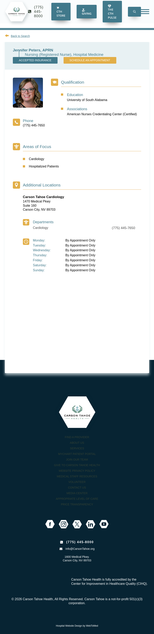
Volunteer (77, 482)
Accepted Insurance (35, 60)
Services (77, 448)
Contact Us (77, 487)
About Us (77, 442)
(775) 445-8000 (39, 14)
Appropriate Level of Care (77, 498)
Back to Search (20, 36)
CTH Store (61, 15)
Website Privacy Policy (77, 470)
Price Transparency (77, 504)
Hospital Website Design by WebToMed (77, 625)
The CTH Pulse (112, 15)
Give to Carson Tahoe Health (77, 465)
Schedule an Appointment (90, 60)
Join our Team (77, 459)
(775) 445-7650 (34, 125)
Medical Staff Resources (77, 476)
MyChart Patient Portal (77, 454)
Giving (86, 15)
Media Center (76, 493)
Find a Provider (77, 437)
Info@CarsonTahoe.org (80, 548)
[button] (134, 15)
